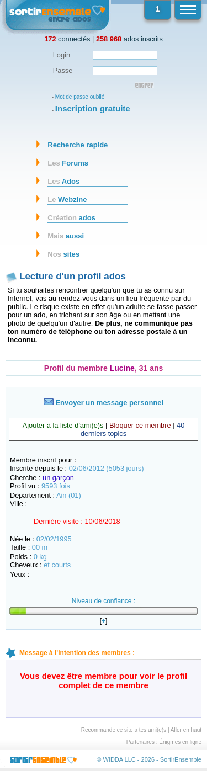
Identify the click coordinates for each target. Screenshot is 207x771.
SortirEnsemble (180, 759)
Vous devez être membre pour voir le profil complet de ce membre (103, 680)
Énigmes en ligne (180, 742)
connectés (67, 39)
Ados (63, 181)
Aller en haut (186, 730)
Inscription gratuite (92, 108)
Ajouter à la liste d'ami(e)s (63, 425)
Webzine (67, 199)
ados (71, 218)
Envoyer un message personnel (103, 402)
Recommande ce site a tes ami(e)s (124, 730)
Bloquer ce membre (140, 425)
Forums (67, 163)
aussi (65, 236)
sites (63, 254)
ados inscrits (129, 39)
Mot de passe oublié (80, 97)
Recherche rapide (77, 145)
